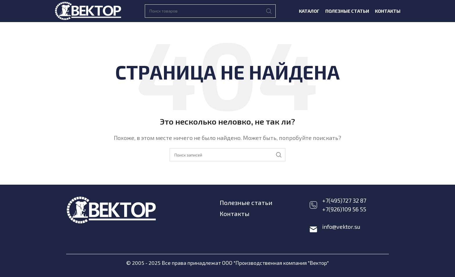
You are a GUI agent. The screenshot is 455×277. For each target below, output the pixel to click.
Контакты (235, 213)
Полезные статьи (246, 202)
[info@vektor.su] (313, 229)
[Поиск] (210, 11)
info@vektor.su (341, 226)
